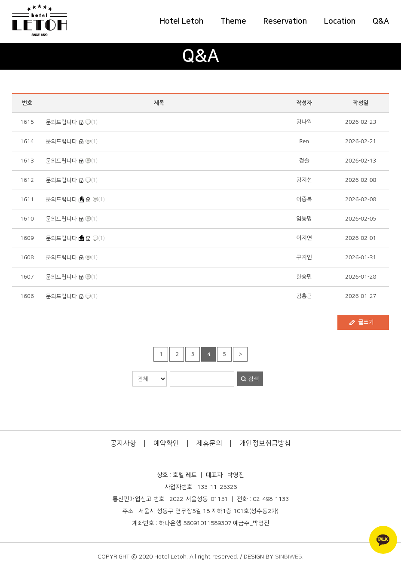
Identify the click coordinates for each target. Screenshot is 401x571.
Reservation (285, 21)
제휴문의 (209, 443)
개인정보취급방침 (265, 443)
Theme (233, 21)
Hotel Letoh (181, 21)
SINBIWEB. (289, 556)
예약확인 (166, 443)
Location (339, 21)
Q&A (381, 21)
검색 (253, 378)
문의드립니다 (61, 122)
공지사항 (123, 443)
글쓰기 (366, 322)
